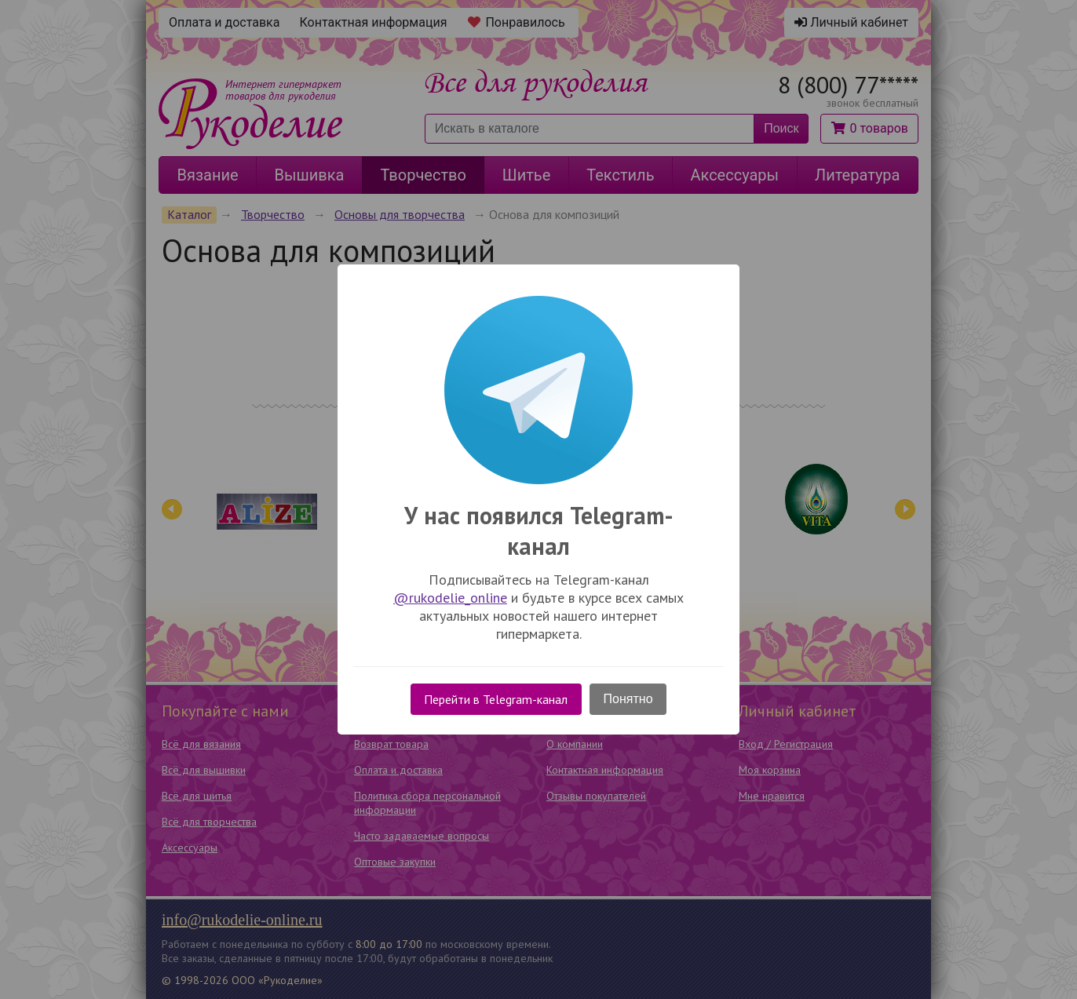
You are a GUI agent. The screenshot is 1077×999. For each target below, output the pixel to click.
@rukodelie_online (450, 598)
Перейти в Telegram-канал (496, 699)
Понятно (628, 698)
